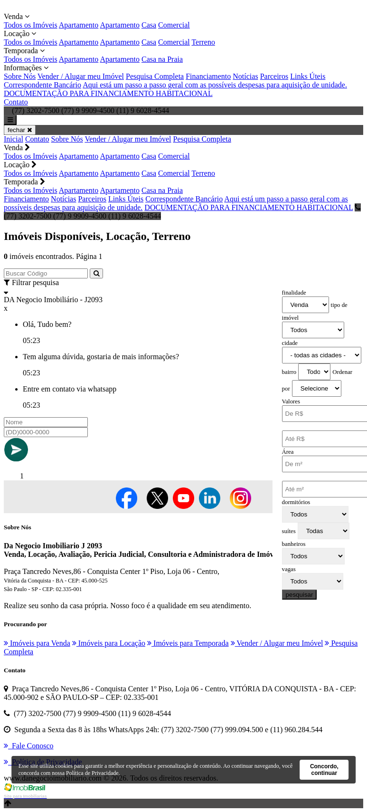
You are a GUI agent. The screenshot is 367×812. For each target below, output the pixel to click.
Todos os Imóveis (30, 25)
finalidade (294, 292)
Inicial (13, 139)
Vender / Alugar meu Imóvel (81, 76)
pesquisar (299, 594)
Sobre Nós (20, 76)
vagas (289, 569)
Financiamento (208, 76)
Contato (16, 102)
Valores (291, 401)
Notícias (245, 76)
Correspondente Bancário (42, 85)
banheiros (294, 544)
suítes (289, 531)
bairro (289, 372)
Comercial (174, 25)
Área (288, 452)
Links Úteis (307, 76)
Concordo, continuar (324, 769)
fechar (20, 130)
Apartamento (79, 25)
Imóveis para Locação (108, 643)
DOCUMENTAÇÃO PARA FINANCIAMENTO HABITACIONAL (108, 93)
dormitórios (296, 502)
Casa (148, 25)
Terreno (203, 42)
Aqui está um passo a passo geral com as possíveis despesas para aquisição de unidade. (215, 85)
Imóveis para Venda (37, 643)
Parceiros (274, 76)
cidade (290, 343)
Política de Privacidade (92, 773)
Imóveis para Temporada (188, 643)
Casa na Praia (162, 59)
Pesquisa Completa (155, 76)
